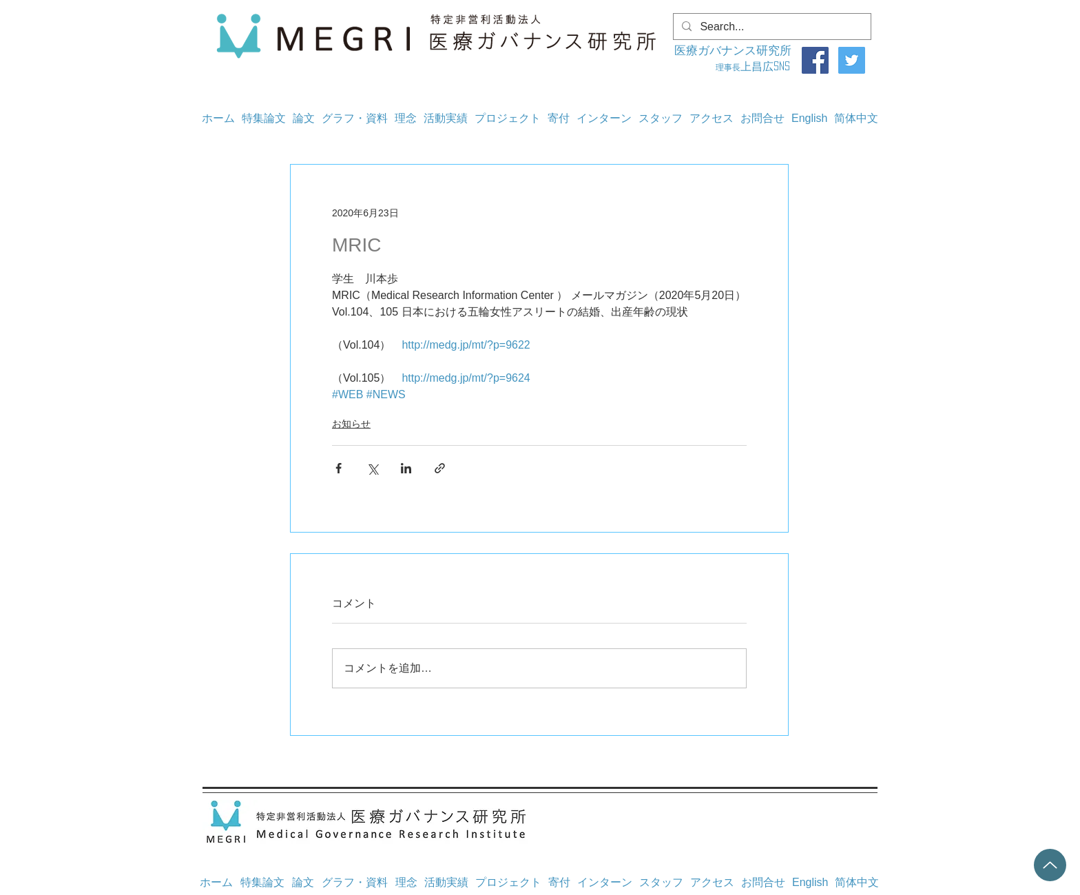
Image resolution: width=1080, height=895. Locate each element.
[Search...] (771, 27)
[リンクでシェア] (439, 468)
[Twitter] (851, 60)
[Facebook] (815, 60)
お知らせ (351, 423)
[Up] (1050, 865)
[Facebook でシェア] (338, 468)
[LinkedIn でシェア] (406, 468)
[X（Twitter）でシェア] (372, 468)
